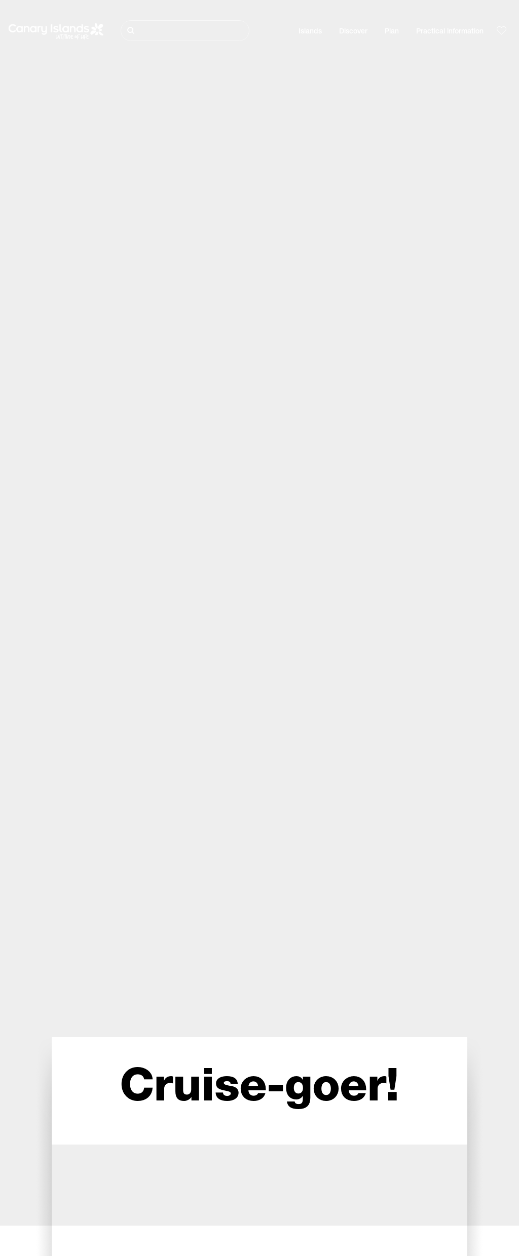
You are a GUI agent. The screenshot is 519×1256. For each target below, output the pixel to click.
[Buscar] (185, 30)
